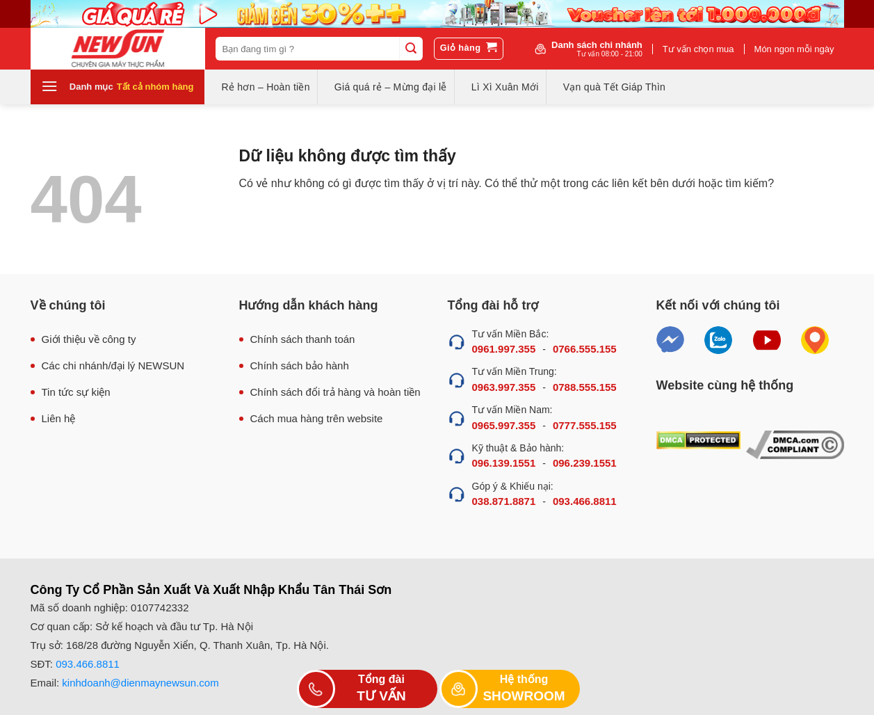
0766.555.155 (585, 349)
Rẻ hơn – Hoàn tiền (266, 87)
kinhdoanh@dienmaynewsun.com (140, 683)
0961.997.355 (504, 349)
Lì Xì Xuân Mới (505, 87)
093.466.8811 (585, 501)
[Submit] (411, 49)
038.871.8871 (504, 501)
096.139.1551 (504, 463)
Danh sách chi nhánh (596, 49)
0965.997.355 (504, 425)
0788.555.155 (585, 387)
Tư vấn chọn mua (698, 49)
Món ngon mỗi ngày (794, 49)
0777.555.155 (585, 425)
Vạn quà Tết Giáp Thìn (614, 87)
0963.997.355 (504, 387)
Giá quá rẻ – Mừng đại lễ (390, 87)
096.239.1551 (585, 463)
